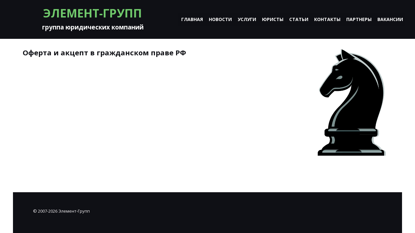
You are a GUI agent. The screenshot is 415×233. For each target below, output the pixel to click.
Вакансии (390, 19)
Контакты (327, 19)
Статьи (298, 19)
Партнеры (359, 19)
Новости (220, 19)
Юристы (272, 19)
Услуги (247, 19)
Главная (192, 19)
